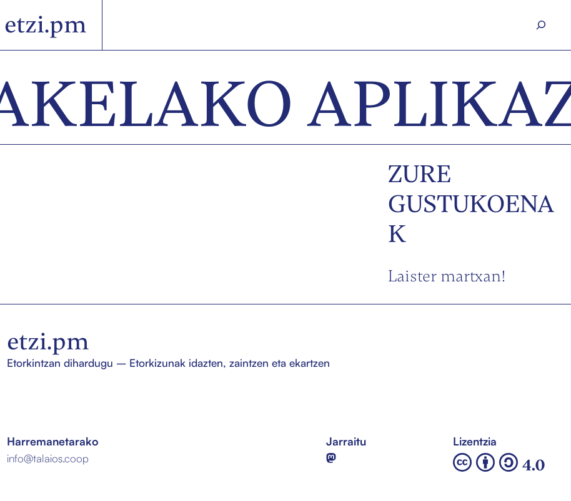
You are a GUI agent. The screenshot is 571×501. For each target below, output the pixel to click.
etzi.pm (45, 24)
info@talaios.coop (48, 458)
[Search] (541, 25)
